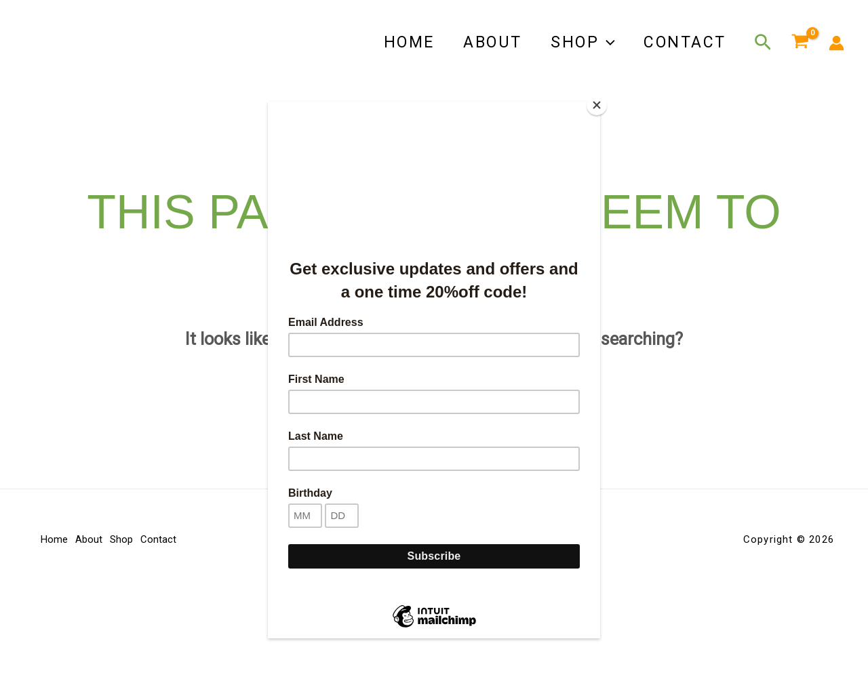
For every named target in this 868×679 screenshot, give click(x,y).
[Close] (597, 105)
